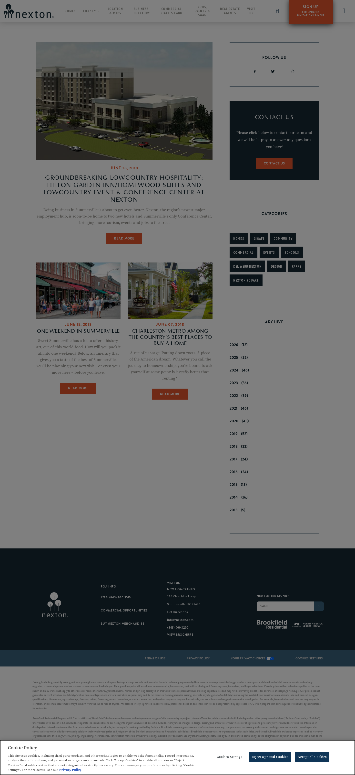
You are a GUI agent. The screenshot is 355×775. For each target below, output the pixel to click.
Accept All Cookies (312, 758)
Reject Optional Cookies (270, 758)
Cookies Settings (229, 758)
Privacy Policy (70, 771)
